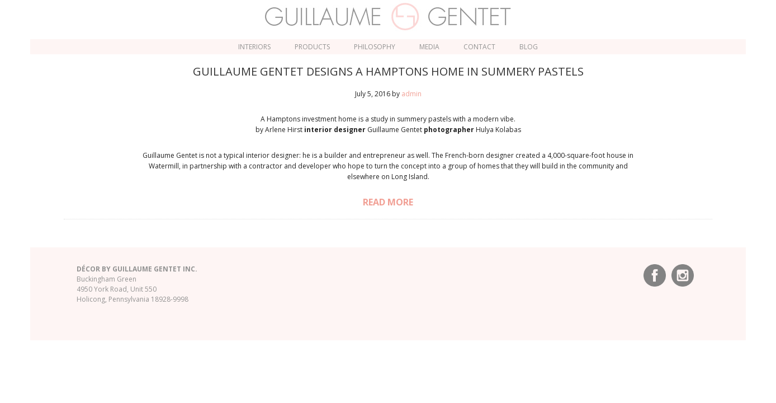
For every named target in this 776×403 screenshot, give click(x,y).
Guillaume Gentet (388, 17)
